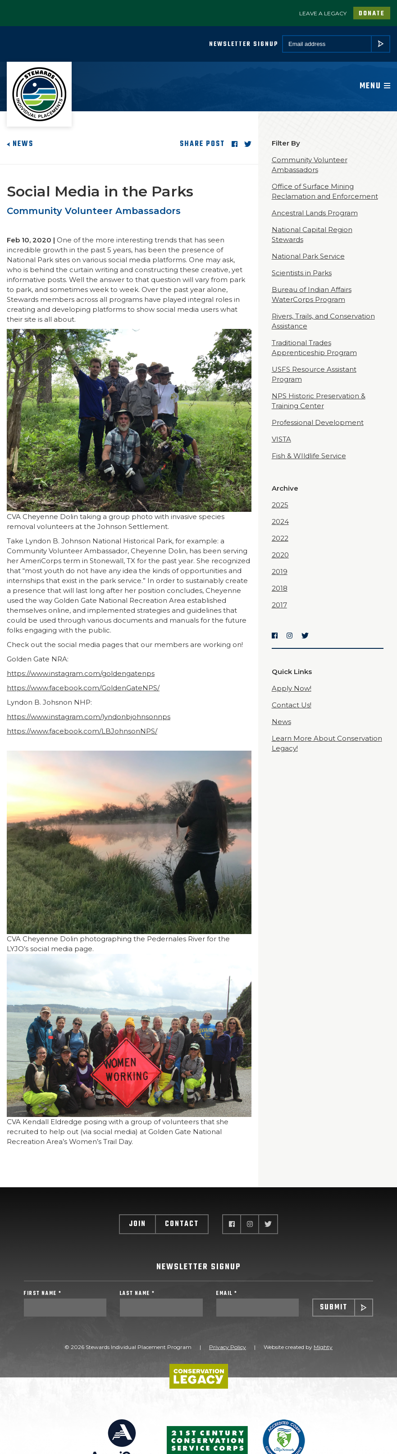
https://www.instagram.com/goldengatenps (81, 673)
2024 (280, 521)
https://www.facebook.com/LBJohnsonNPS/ (82, 731)
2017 (279, 605)
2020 (280, 555)
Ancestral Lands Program (315, 213)
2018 (279, 588)
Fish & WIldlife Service (309, 455)
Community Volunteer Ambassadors (94, 210)
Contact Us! (291, 705)
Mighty (323, 1347)
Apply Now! (291, 688)
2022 (280, 538)
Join (137, 1224)
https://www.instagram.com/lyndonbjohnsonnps (88, 716)
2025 (280, 505)
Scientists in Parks (302, 273)
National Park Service (308, 256)
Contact (182, 1224)
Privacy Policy (227, 1347)
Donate (372, 14)
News (20, 144)
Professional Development (318, 422)
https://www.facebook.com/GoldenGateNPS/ (83, 688)
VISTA (281, 439)
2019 (279, 571)
